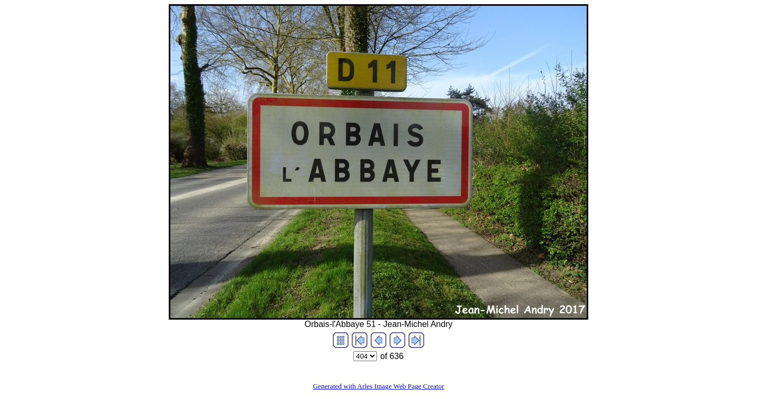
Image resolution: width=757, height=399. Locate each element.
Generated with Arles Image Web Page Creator (378, 386)
